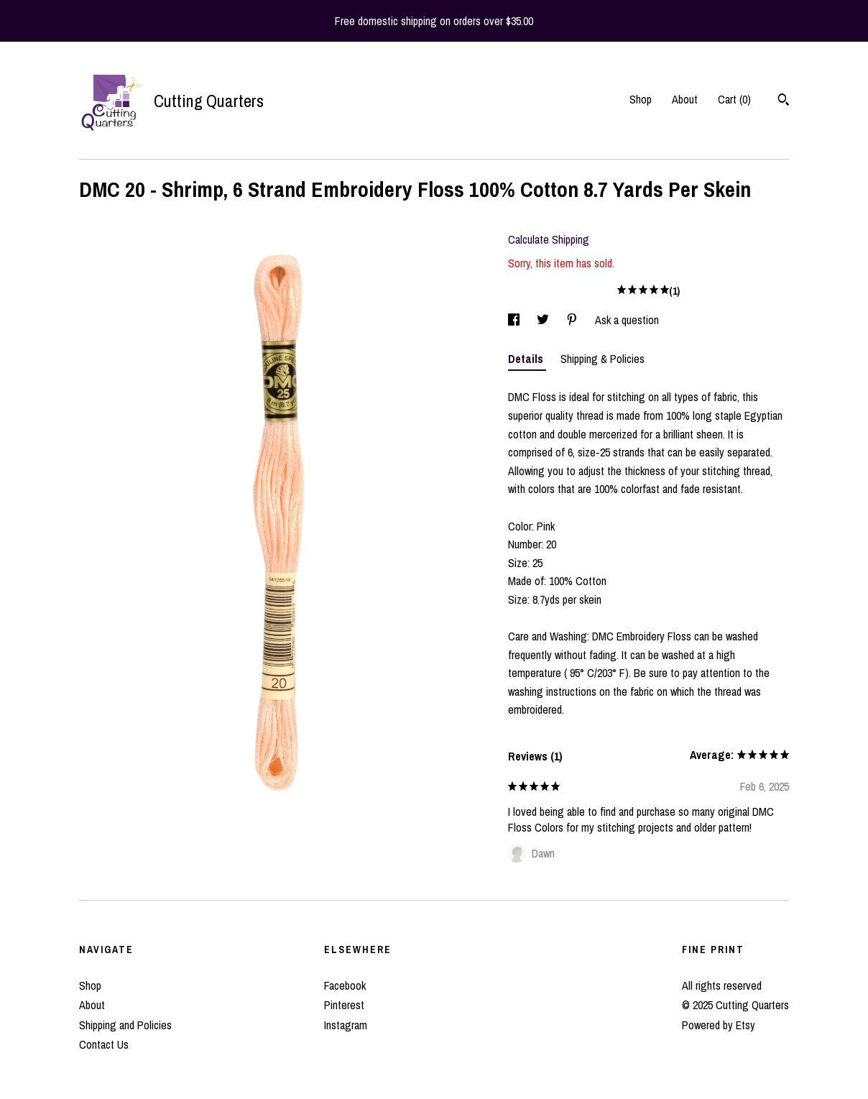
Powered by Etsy (718, 1025)
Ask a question (627, 320)
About (685, 99)
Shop (640, 99)
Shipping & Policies (602, 359)
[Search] (783, 101)
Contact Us (104, 1044)
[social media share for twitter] (544, 320)
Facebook (345, 985)
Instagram (345, 1025)
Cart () (734, 99)
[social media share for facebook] (515, 320)
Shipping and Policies (125, 1025)
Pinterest (344, 1005)
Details (527, 359)
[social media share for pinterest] (573, 320)
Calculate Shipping (548, 239)
